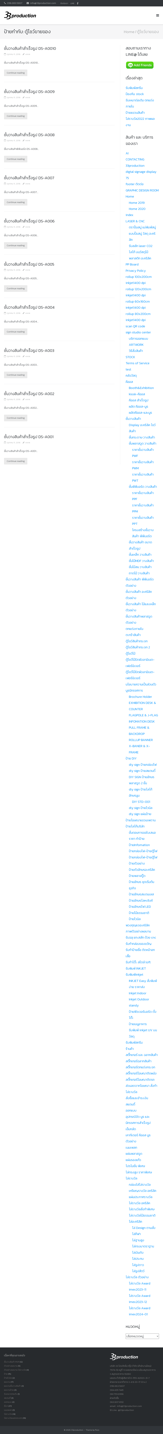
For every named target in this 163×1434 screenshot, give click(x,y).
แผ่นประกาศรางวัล (140, 1197)
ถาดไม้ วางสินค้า (139, 573)
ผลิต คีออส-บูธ (138, 406)
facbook (77, 3)
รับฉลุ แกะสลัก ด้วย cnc (141, 937)
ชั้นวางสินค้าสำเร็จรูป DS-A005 (29, 264)
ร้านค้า (130, 1048)
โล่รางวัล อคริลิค (139, 1203)
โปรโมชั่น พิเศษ (135, 1166)
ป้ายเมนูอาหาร (138, 1024)
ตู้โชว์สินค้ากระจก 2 (138, 647)
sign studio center (138, 332)
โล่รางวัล (131, 1178)
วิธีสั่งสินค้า (136, 350)
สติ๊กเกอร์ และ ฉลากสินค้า (142, 1054)
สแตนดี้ (130, 1104)
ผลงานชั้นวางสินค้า (12, 1385)
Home (129, 32)
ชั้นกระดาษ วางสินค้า (142, 437)
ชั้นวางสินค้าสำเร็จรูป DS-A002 (29, 394)
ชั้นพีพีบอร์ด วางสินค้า (143, 486)
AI (127, 153)
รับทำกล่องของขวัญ (138, 943)
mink (27, 54)
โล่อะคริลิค (135, 1221)
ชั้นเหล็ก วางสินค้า (140, 554)
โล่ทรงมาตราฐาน (143, 1246)
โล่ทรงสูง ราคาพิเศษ (139, 1172)
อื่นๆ (6, 1406)
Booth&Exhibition (141, 387)
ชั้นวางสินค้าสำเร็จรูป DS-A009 (30, 92)
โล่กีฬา (136, 1233)
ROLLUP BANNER (141, 739)
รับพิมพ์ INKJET (136, 968)
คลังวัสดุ (131, 375)
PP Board (132, 264)
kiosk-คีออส (137, 394)
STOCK (130, 357)
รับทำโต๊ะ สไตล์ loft (138, 962)
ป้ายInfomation (139, 845)
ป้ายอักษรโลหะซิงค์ (141, 900)
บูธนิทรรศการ (134, 690)
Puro (97, 1430)
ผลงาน (7, 1381)
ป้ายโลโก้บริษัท (135, 826)
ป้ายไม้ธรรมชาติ (139, 912)
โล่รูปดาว (138, 1264)
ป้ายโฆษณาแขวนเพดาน (141, 820)
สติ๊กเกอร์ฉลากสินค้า (138, 1061)
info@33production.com (43, 3)
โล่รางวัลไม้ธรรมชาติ (142, 1215)
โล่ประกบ (138, 1258)
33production (77, 1430)
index (129, 214)
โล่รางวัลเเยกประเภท (13, 1418)
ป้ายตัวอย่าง (137, 863)
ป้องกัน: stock (135, 94)
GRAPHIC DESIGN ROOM (142, 190)
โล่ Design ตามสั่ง (143, 1227)
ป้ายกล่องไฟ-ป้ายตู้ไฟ (143, 851)
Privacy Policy (136, 270)
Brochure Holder (140, 696)
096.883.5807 (14, 3)
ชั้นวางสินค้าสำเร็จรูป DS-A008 (30, 135)
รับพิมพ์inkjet (134, 974)
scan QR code (135, 326)
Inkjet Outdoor (139, 999)
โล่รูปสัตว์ (138, 1271)
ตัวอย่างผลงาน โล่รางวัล (15, 1369)
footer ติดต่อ (135, 184)
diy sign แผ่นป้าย (140, 814)
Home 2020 (137, 208)
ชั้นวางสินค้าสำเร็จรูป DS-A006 (30, 221)
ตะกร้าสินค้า (133, 634)
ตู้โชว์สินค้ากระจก (137, 641)
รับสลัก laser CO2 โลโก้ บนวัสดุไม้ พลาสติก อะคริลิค (140, 252)
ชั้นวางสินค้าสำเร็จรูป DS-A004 (30, 307)
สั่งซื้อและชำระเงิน (137, 1098)
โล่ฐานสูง (138, 1240)
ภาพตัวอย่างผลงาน (138, 931)
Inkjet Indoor (137, 993)
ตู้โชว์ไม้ (130, 653)
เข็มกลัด (131, 1129)
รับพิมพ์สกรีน (134, 87)
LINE (72, 3)
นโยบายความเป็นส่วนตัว (141, 684)
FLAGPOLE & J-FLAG (143, 715)
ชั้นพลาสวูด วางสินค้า (142, 443)
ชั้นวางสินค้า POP (11, 1361)
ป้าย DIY (131, 758)
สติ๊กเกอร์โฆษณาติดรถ (140, 1079)
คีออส (129, 381)
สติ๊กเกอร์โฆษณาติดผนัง (141, 1073)
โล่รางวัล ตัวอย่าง (137, 1277)
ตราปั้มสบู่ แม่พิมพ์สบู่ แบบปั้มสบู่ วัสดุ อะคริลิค (142, 233)
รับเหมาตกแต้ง (10, 1393)
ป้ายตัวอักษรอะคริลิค (142, 869)
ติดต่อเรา (64, 3)
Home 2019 (137, 202)
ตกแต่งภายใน (134, 628)
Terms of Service (137, 363)
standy (134, 1005)
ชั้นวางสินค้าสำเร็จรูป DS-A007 (29, 178)
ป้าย (6, 1373)
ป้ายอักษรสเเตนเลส (141, 894)
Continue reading (16, 73)
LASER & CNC (135, 221)
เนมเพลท (131, 1147)
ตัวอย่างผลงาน (11, 1365)
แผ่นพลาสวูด (134, 1153)
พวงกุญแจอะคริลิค (138, 925)
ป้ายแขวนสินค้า (135, 112)
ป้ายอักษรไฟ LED (140, 906)
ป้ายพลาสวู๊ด (137, 875)
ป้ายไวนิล (135, 919)
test (128, 369)
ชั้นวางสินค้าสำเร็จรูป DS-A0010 (30, 48)
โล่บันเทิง (138, 1252)
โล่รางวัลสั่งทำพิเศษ (141, 1209)
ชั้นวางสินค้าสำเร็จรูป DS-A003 (29, 350)
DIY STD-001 (141, 801)
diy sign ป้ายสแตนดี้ (142, 770)
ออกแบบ (131, 1110)
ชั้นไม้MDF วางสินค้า (141, 560)
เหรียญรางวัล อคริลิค (142, 1190)
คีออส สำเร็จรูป (138, 400)
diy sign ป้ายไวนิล (140, 807)
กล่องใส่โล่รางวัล (140, 1184)
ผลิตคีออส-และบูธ (140, 412)
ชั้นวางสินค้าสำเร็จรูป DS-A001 (29, 437)
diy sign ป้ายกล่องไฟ (143, 764)
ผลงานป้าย (9, 1389)
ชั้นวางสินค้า (133, 418)
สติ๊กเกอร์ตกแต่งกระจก (140, 1067)
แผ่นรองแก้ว (133, 1159)
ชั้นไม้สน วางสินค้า (140, 567)
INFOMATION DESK (142, 721)
